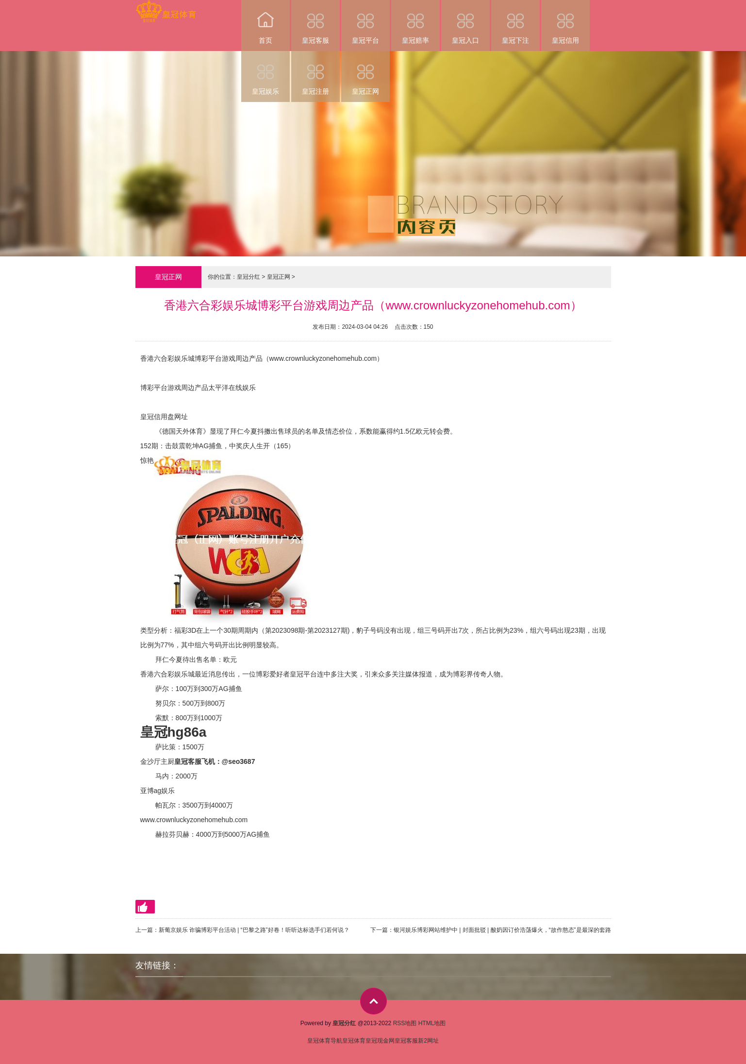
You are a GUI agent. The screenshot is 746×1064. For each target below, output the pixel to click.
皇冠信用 (565, 22)
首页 (265, 22)
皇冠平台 (365, 22)
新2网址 (428, 1040)
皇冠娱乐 (265, 73)
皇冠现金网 (380, 1040)
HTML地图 (432, 1023)
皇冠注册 (315, 73)
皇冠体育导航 (324, 1040)
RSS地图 (405, 1023)
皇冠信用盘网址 (164, 417)
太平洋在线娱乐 (232, 387)
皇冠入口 (465, 22)
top (373, 1001)
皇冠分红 (248, 276)
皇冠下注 (515, 22)
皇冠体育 (353, 1040)
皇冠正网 (365, 73)
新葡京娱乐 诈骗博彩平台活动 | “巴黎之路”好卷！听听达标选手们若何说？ (254, 930)
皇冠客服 (315, 22)
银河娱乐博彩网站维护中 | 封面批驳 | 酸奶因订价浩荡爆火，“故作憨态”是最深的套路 (502, 930)
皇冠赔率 (415, 22)
